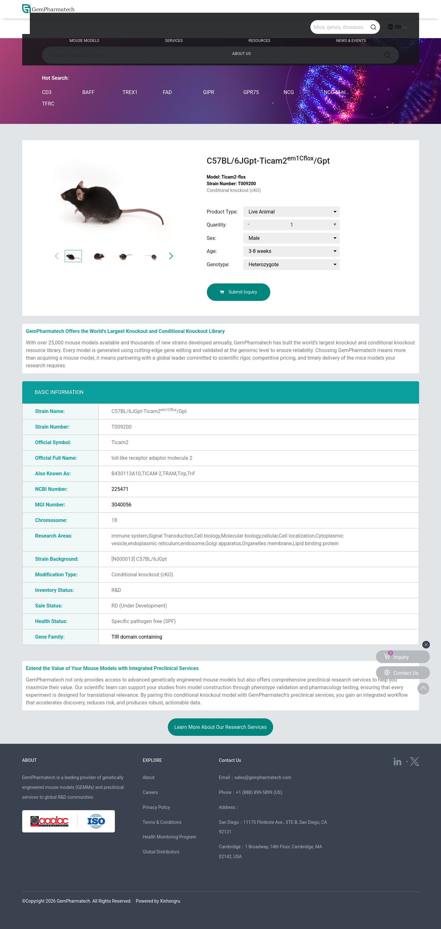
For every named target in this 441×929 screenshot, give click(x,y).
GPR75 (251, 92)
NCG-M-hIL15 (338, 92)
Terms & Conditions (162, 822)
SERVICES (145, 29)
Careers (150, 792)
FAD (167, 92)
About (149, 777)
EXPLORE (153, 760)
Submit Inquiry (238, 292)
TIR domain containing (136, 637)
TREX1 (130, 92)
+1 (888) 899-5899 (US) (259, 792)
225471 (119, 489)
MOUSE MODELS (66, 29)
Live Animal (261, 212)
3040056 (121, 505)
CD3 (47, 92)
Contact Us (231, 760)
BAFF (88, 92)
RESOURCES (220, 29)
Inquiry (396, 655)
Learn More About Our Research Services (220, 727)
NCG (289, 92)
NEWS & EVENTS (302, 29)
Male (254, 238)
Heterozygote (263, 264)
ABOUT (30, 760)
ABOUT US (382, 29)
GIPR (208, 92)
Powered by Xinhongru (158, 901)
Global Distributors (161, 851)
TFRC (48, 104)
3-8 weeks (259, 251)
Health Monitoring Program (169, 836)
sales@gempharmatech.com (262, 777)
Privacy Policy (156, 807)
